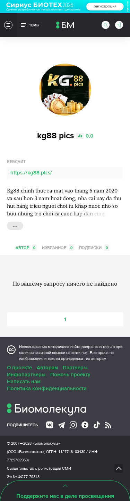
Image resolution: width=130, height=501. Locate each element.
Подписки (94, 247)
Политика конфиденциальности (47, 388)
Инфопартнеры (26, 374)
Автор (26, 247)
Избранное (58, 247)
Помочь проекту (70, 374)
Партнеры (75, 367)
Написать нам (24, 381)
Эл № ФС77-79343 (23, 477)
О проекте (19, 367)
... (15, 225)
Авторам (47, 367)
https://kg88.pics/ (31, 173)
